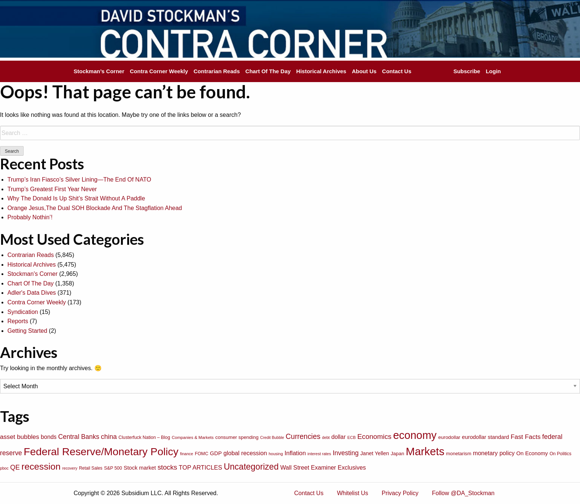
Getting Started (27, 331)
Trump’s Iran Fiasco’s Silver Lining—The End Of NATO (79, 179)
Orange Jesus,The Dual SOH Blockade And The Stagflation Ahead (94, 208)
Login (493, 71)
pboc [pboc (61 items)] (4, 468)
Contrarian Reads (216, 71)
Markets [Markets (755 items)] (425, 451)
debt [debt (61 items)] (326, 437)
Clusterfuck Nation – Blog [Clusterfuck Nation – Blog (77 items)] (144, 437)
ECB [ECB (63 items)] (351, 437)
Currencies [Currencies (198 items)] (303, 436)
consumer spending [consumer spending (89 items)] (237, 437)
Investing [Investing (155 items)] (345, 453)
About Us (364, 71)
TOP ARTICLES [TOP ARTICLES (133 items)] (200, 467)
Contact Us (396, 71)
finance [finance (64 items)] (186, 453)
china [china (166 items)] (109, 436)
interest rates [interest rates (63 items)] (319, 453)
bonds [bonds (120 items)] (49, 437)
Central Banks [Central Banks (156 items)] (78, 436)
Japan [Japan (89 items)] (397, 453)
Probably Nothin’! (30, 217)
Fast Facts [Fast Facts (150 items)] (525, 436)
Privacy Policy (400, 493)
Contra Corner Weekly (159, 71)
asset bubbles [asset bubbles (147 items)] (19, 436)
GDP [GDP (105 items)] (216, 453)
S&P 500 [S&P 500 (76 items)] (113, 468)
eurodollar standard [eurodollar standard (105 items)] (485, 437)
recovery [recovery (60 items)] (69, 468)
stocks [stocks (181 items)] (167, 467)
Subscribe (466, 71)
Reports (17, 321)
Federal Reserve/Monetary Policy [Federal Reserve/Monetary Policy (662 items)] (101, 451)
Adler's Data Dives (31, 293)
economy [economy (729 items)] (415, 435)
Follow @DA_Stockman (463, 493)
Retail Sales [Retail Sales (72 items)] (90, 468)
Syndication (22, 312)
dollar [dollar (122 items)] (338, 437)
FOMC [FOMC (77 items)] (201, 453)
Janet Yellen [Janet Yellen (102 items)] (374, 453)
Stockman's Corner (32, 274)
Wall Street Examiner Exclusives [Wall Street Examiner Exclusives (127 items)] (323, 467)
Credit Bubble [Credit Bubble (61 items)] (272, 437)
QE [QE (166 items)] (15, 467)
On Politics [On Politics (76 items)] (560, 453)
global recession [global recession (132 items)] (245, 453)
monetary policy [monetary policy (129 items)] (494, 453)
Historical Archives (321, 71)
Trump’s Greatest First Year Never (52, 189)
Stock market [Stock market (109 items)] (140, 467)
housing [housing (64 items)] (276, 453)
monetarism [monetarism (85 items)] (458, 453)
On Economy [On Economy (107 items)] (532, 453)
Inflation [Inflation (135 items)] (295, 453)
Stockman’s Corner (99, 71)
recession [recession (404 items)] (41, 466)
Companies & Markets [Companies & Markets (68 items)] (192, 437)
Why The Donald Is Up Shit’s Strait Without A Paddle (76, 198)
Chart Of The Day (268, 71)
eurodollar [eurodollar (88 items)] (449, 437)
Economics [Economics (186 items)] (374, 436)
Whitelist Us (352, 493)
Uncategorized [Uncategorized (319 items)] (251, 466)
